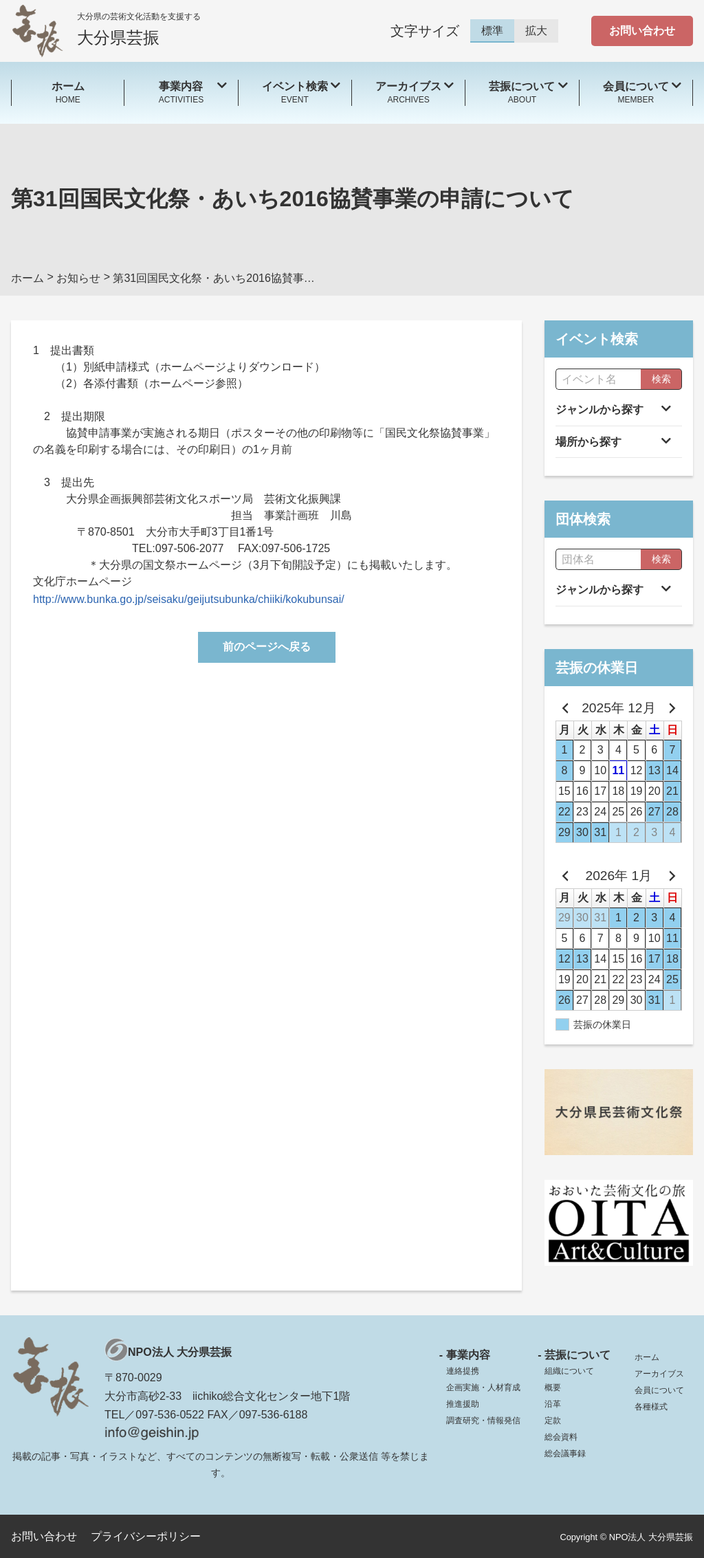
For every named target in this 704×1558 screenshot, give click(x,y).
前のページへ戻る (267, 646)
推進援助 (462, 1404)
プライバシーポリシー (146, 1536)
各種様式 (651, 1407)
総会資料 (561, 1437)
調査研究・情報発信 (483, 1420)
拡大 (536, 30)
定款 (552, 1420)
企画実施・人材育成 (483, 1387)
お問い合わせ (642, 30)
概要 (552, 1387)
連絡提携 (462, 1371)
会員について (659, 1390)
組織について (569, 1371)
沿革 (552, 1404)
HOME (68, 92)
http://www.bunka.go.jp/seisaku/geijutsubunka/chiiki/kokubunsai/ (188, 599)
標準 (492, 30)
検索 (661, 378)
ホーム (647, 1357)
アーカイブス (659, 1374)
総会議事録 (565, 1453)
